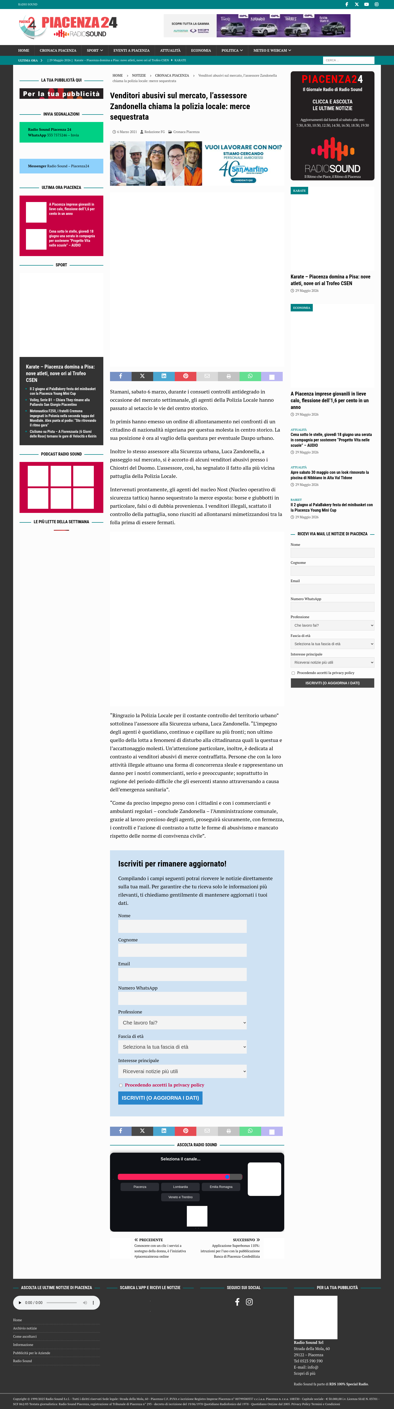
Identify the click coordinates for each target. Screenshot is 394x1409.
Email (124, 963)
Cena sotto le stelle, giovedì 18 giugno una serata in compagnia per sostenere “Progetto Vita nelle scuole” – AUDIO (331, 440)
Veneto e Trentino (180, 1197)
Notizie (139, 75)
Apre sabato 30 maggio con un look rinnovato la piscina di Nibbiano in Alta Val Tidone (330, 475)
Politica (230, 50)
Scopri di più (305, 1373)
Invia (75, 135)
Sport (92, 50)
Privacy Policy (300, 1404)
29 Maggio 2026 (307, 290)
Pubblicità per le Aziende (31, 1353)
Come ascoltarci (25, 1336)
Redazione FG (154, 131)
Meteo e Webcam (270, 50)
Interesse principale (138, 1060)
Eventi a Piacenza (132, 50)
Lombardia (180, 1187)
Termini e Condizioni (325, 1404)
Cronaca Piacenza (58, 50)
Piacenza (140, 1187)
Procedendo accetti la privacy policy (164, 1085)
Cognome (128, 940)
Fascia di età (131, 1036)
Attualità (170, 50)
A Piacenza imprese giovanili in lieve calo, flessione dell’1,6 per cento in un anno (72, 209)
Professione (130, 1012)
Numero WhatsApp (138, 988)
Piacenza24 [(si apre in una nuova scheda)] (80, 165)
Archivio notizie (25, 1328)
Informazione (23, 1344)
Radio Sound (27, 4)
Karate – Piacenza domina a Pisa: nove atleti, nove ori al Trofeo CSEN (60, 373)
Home (23, 50)
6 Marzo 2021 (127, 131)
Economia (201, 50)
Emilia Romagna (221, 1187)
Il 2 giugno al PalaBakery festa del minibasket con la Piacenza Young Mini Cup (332, 507)
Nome (124, 915)
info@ (313, 1367)
